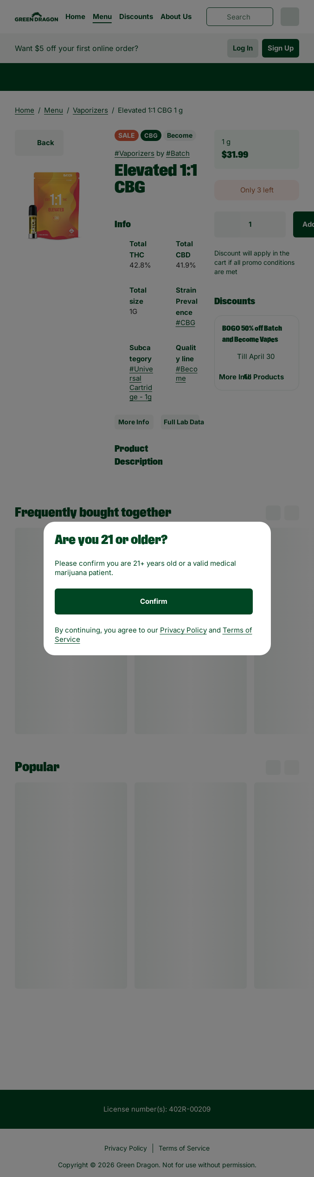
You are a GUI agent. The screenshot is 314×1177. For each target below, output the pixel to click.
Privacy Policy (183, 630)
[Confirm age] (154, 601)
